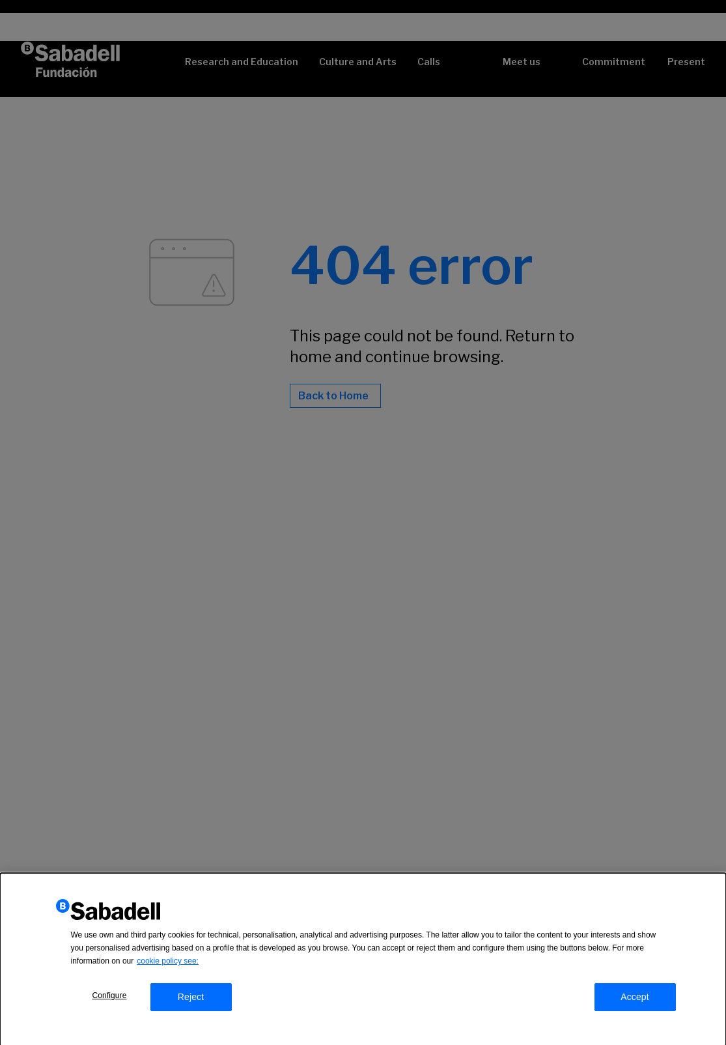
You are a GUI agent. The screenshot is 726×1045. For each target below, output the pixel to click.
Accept (635, 999)
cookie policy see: (168, 962)
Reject (191, 999)
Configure (109, 997)
